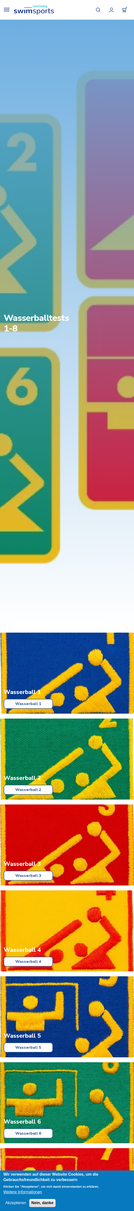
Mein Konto (111, 10)
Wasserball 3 (28, 875)
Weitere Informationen (22, 1192)
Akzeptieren (15, 1203)
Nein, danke (42, 1203)
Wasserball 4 (28, 961)
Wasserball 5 (28, 1047)
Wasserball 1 (28, 704)
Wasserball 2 (28, 789)
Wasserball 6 (28, 1133)
